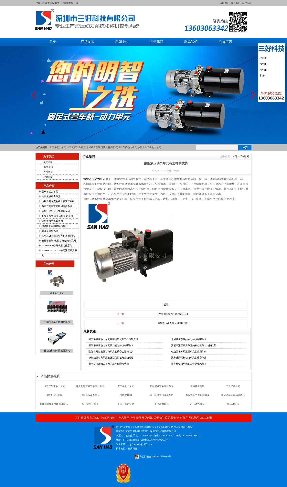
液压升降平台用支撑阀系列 (56, 211)
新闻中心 (122, 42)
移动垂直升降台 (90, 380)
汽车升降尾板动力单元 (233, 380)
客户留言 (246, 3)
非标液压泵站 (93, 147)
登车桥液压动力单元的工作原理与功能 (109, 363)
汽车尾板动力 (109, 417)
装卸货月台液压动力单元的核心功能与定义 (111, 351)
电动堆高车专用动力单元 (57, 322)
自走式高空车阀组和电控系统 (57, 206)
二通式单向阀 (233, 389)
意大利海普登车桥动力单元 (90, 389)
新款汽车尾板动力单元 (161, 380)
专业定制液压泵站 (163, 427)
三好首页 (80, 417)
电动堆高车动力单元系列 (55, 226)
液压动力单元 (57, 293)
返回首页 (224, 3)
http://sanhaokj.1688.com (140, 444)
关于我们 (156, 42)
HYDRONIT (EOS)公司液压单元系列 (59, 253)
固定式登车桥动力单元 (125, 147)
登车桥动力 (94, 417)
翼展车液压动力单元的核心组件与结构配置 (193, 345)
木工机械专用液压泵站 (161, 398)
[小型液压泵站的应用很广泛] (173, 313)
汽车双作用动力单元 (54, 389)
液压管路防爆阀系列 (52, 221)
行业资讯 (135, 417)
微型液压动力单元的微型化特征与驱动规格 (111, 357)
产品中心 (48, 172)
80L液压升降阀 (54, 398)
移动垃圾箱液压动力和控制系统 (58, 235)
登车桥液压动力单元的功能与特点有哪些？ (111, 345)
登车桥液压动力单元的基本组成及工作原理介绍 (113, 339)
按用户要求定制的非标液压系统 (58, 201)
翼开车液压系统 (50, 230)
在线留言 (225, 42)
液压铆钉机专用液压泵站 (126, 380)
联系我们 (235, 3)
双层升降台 (197, 380)
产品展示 (87, 42)
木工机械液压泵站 (183, 427)
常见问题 (147, 417)
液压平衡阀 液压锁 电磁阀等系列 (59, 240)
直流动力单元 (161, 407)
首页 (52, 42)
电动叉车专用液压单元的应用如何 (189, 351)
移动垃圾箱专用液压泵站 (57, 350)
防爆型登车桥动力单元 (161, 389)
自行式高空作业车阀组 (197, 398)
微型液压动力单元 (94, 179)
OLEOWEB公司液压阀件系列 (57, 245)
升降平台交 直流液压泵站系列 (57, 216)
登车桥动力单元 (58, 147)
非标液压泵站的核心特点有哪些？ (189, 339)
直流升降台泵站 (126, 407)
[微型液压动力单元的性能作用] (173, 323)
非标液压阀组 (197, 389)
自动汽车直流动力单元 (233, 398)
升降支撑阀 (107, 147)
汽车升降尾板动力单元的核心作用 (189, 357)
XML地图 (206, 417)
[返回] (166, 304)
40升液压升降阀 (90, 407)
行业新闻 (244, 156)
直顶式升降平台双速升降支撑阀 (56, 407)
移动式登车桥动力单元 (149, 147)
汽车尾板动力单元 (76, 147)
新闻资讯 (48, 167)
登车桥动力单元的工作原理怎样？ (189, 363)
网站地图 (193, 417)
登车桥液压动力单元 (143, 427)
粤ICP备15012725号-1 (127, 431)
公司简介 (48, 162)
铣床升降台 (233, 407)
